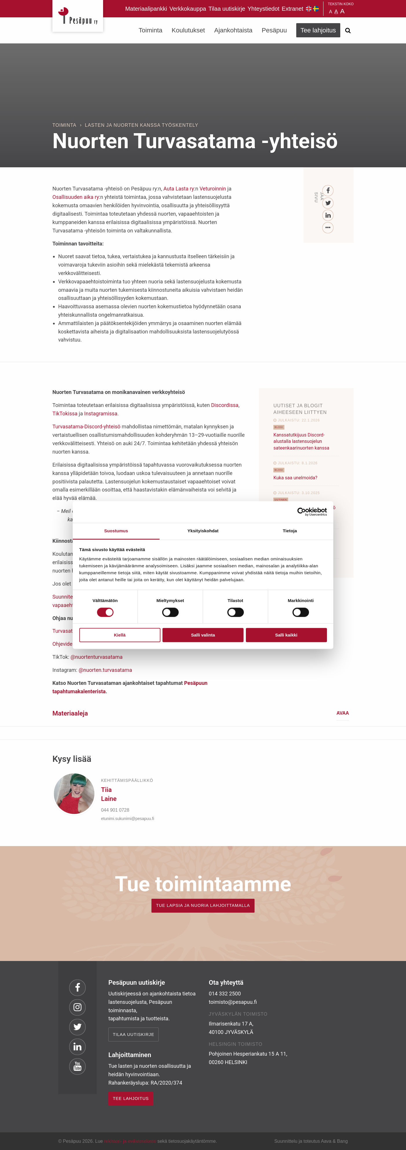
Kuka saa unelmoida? (295, 477)
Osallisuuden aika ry (75, 197)
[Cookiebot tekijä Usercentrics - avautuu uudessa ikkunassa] (301, 511)
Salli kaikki (286, 635)
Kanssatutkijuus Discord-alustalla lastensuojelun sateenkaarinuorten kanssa (301, 441)
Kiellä (119, 635)
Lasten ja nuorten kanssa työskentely (141, 125)
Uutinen (281, 499)
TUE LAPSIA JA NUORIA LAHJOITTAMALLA (203, 905)
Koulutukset (188, 30)
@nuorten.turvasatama (105, 670)
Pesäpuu (77, 16)
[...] (328, 228)
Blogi (279, 427)
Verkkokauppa (187, 8)
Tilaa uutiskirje (227, 8)
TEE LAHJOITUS (131, 1098)
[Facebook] (328, 191)
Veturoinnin (213, 189)
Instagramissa (100, 413)
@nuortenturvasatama (97, 657)
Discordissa (224, 405)
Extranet (292, 8)
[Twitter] (328, 203)
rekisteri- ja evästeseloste (130, 1141)
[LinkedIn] (328, 215)
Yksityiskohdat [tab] (202, 530)
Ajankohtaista (233, 30)
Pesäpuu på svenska (316, 9)
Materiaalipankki (146, 8)
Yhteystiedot (263, 8)
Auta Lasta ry (178, 189)
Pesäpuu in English (309, 9)
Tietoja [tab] (290, 530)
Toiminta (150, 30)
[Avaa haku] (348, 30)
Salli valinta (203, 635)
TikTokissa (65, 413)
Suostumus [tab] (116, 530)
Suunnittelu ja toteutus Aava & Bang (311, 1141)
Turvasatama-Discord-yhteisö (86, 426)
